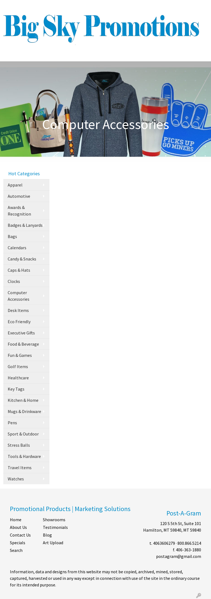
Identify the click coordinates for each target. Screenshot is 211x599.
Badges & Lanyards (25, 225)
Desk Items (18, 310)
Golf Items (18, 366)
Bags (12, 236)
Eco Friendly (19, 321)
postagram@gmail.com (178, 556)
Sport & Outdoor (23, 434)
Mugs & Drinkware (24, 411)
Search (137, 6)
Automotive (19, 196)
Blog (47, 535)
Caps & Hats (19, 270)
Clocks (14, 281)
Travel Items (20, 467)
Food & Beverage (23, 344)
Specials (17, 542)
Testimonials (55, 527)
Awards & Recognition (19, 211)
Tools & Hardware (24, 456)
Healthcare (18, 377)
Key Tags (16, 389)
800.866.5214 (189, 543)
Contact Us (20, 535)
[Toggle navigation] (8, 55)
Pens (12, 422)
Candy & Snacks (22, 259)
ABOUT (28, 6)
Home (15, 519)
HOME (11, 6)
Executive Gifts (21, 333)
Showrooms (54, 519)
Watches (16, 479)
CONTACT (57, 6)
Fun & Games (20, 355)
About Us (18, 527)
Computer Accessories (18, 296)
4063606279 (164, 543)
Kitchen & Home (23, 400)
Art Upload (53, 542)
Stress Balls (19, 445)
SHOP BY (78, 6)
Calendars (17, 247)
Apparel (15, 185)
